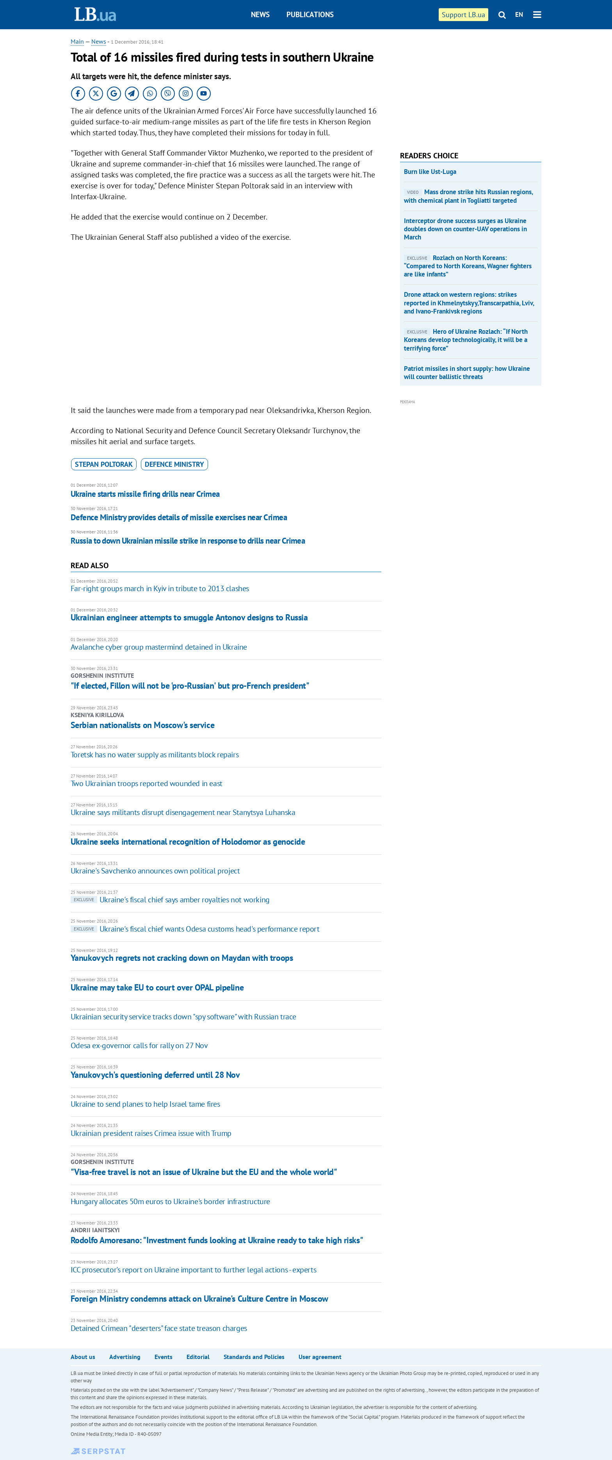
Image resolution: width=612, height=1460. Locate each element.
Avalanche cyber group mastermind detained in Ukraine (159, 647)
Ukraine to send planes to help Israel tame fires (145, 1104)
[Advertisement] (458, 86)
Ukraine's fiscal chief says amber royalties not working (170, 900)
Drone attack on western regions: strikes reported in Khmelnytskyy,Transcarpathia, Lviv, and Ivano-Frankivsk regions (469, 302)
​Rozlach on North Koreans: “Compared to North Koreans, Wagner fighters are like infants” (468, 266)
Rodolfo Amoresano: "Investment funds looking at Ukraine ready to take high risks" (217, 1240)
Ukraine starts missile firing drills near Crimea (145, 494)
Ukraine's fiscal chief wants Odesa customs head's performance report (195, 929)
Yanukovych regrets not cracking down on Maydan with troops (182, 957)
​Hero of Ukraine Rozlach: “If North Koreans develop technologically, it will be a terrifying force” (466, 340)
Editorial (198, 1357)
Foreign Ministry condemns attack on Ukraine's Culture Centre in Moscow (199, 1298)
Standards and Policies (254, 1357)
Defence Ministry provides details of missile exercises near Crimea (179, 517)
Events (164, 1357)
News (260, 14)
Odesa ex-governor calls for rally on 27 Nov (139, 1045)
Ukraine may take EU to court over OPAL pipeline (157, 987)
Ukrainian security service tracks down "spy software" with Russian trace (183, 1017)
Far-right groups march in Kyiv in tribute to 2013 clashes (160, 588)
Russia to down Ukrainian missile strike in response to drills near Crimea (188, 540)
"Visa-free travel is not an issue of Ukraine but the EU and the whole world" (204, 1171)
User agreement (320, 1357)
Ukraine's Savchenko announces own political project (155, 871)
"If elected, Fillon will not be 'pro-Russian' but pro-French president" (190, 685)
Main (77, 41)
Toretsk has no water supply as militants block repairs (154, 754)
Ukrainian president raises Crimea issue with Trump (151, 1133)
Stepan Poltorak (104, 464)
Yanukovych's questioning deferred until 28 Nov (155, 1074)
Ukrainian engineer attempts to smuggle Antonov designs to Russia (189, 617)
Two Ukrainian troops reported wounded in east (146, 783)
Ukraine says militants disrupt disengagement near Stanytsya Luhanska (183, 812)
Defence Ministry (174, 464)
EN (519, 14)
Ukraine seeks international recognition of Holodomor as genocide (188, 841)
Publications (310, 14)
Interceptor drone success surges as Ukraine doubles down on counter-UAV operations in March (465, 229)
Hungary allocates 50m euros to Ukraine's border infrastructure (170, 1201)
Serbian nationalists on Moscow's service (142, 724)
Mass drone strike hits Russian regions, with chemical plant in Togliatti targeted (468, 196)
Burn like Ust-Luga (430, 171)
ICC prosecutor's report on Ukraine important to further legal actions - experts (193, 1270)
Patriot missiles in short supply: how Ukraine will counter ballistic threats (467, 372)
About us (83, 1357)
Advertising (125, 1357)
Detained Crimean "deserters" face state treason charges (159, 1328)
